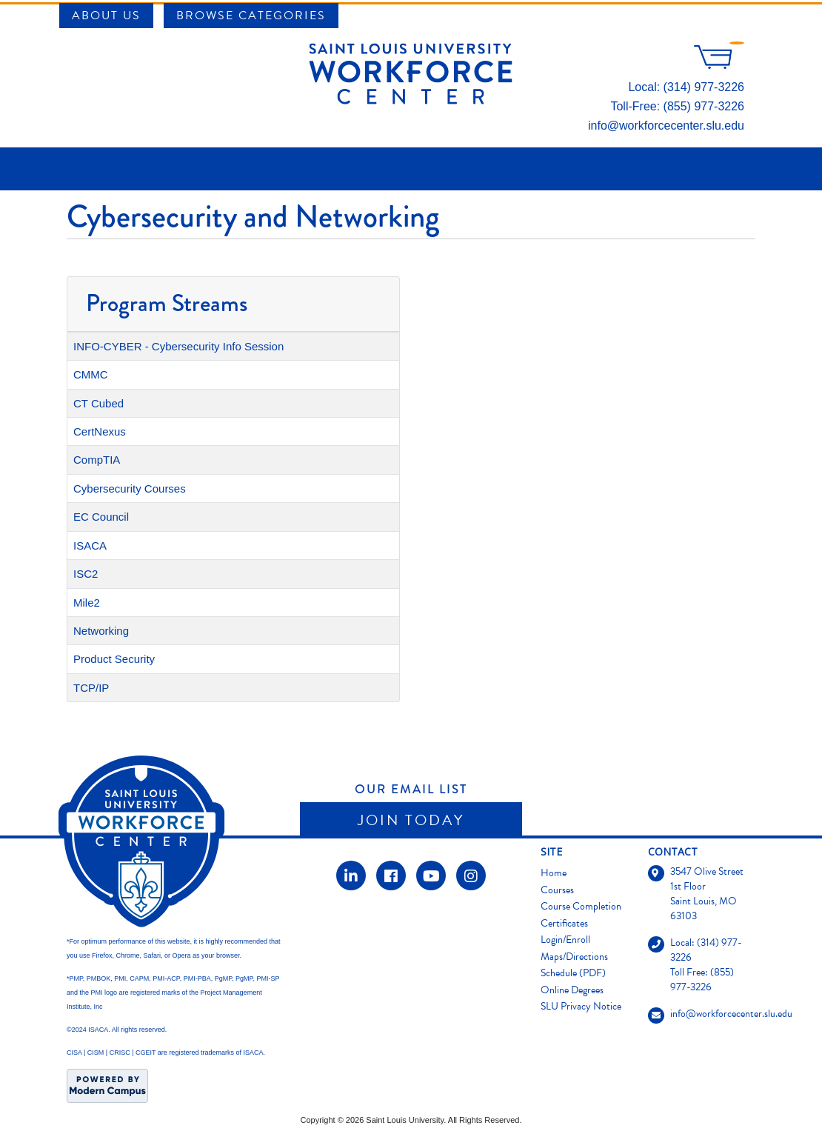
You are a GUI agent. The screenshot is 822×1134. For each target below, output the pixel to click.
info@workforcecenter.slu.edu (666, 125)
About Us (106, 15)
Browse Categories (251, 15)
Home (554, 873)
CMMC (90, 374)
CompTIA (96, 459)
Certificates (564, 923)
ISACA (90, 545)
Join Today (411, 820)
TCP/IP (91, 687)
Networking (101, 630)
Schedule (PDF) (573, 973)
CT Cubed (98, 403)
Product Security (114, 659)
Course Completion (581, 906)
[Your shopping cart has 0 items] (719, 65)
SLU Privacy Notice (581, 1006)
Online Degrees (572, 990)
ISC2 (85, 573)
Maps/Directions (574, 956)
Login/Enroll (565, 939)
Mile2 (86, 602)
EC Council (101, 516)
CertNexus (99, 431)
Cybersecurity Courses (129, 488)
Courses (557, 890)
